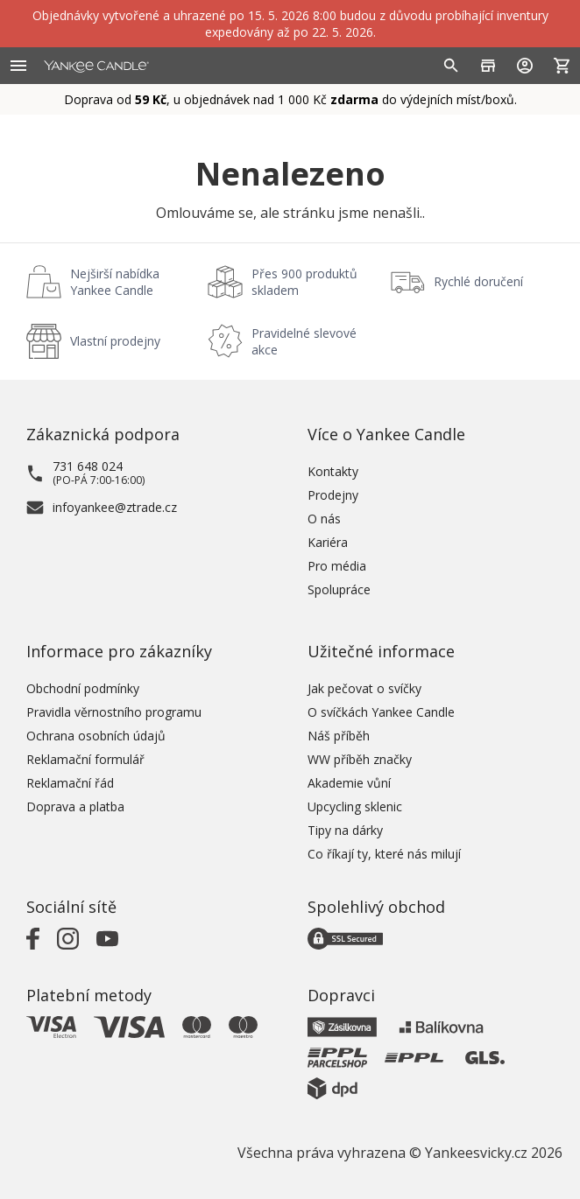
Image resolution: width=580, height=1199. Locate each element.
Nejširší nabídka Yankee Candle (114, 281)
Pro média (337, 565)
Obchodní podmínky (82, 688)
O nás (324, 518)
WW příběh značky (360, 759)
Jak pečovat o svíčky (364, 688)
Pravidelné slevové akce (304, 341)
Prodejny (333, 495)
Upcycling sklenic (355, 806)
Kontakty (333, 471)
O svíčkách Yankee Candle (381, 712)
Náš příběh (339, 735)
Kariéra (328, 542)
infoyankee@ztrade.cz (115, 507)
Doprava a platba (75, 806)
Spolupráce (339, 589)
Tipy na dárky (345, 830)
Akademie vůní (349, 783)
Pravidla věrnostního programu (114, 712)
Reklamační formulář (85, 759)
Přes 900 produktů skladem (304, 281)
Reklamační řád (70, 783)
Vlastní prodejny (115, 341)
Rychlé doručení (478, 281)
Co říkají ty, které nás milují (384, 853)
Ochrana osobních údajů (96, 735)
